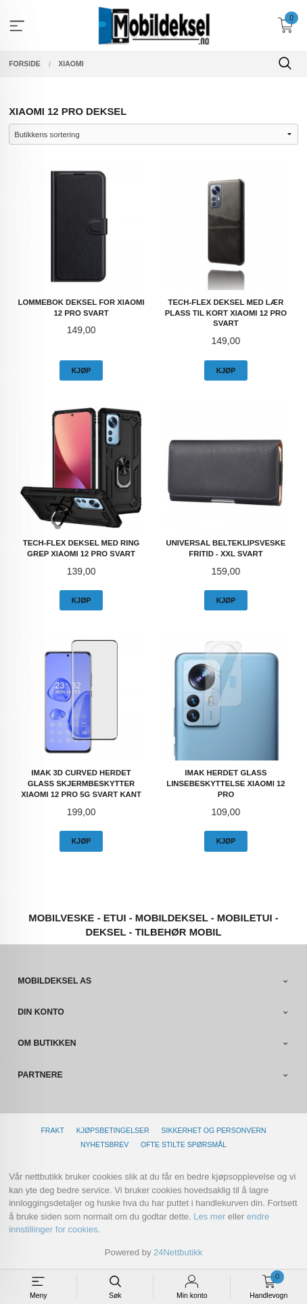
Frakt (52, 1130)
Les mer (209, 1216)
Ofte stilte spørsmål (184, 1144)
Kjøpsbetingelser (112, 1130)
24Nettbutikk (178, 1252)
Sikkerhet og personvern (214, 1130)
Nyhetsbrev (104, 1144)
